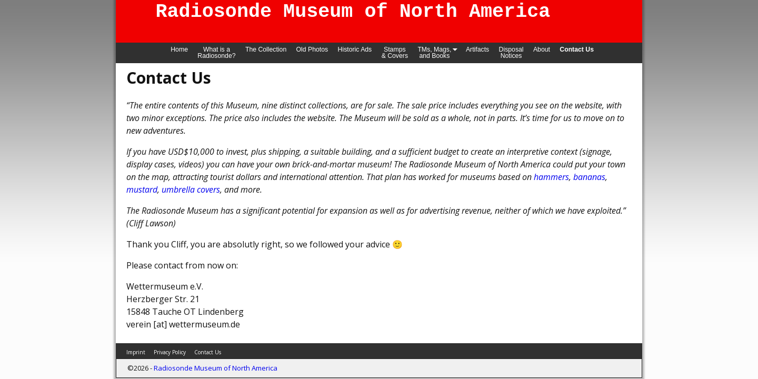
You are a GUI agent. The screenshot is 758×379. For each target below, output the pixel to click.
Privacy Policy (170, 352)
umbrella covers (191, 189)
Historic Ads (355, 49)
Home (179, 49)
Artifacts (477, 49)
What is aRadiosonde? (216, 52)
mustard (141, 189)
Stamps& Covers (395, 52)
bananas (589, 177)
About (541, 49)
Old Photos (312, 49)
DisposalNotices (511, 52)
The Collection (265, 49)
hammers (551, 177)
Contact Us (577, 49)
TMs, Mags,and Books (439, 52)
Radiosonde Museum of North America (215, 368)
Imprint (135, 352)
